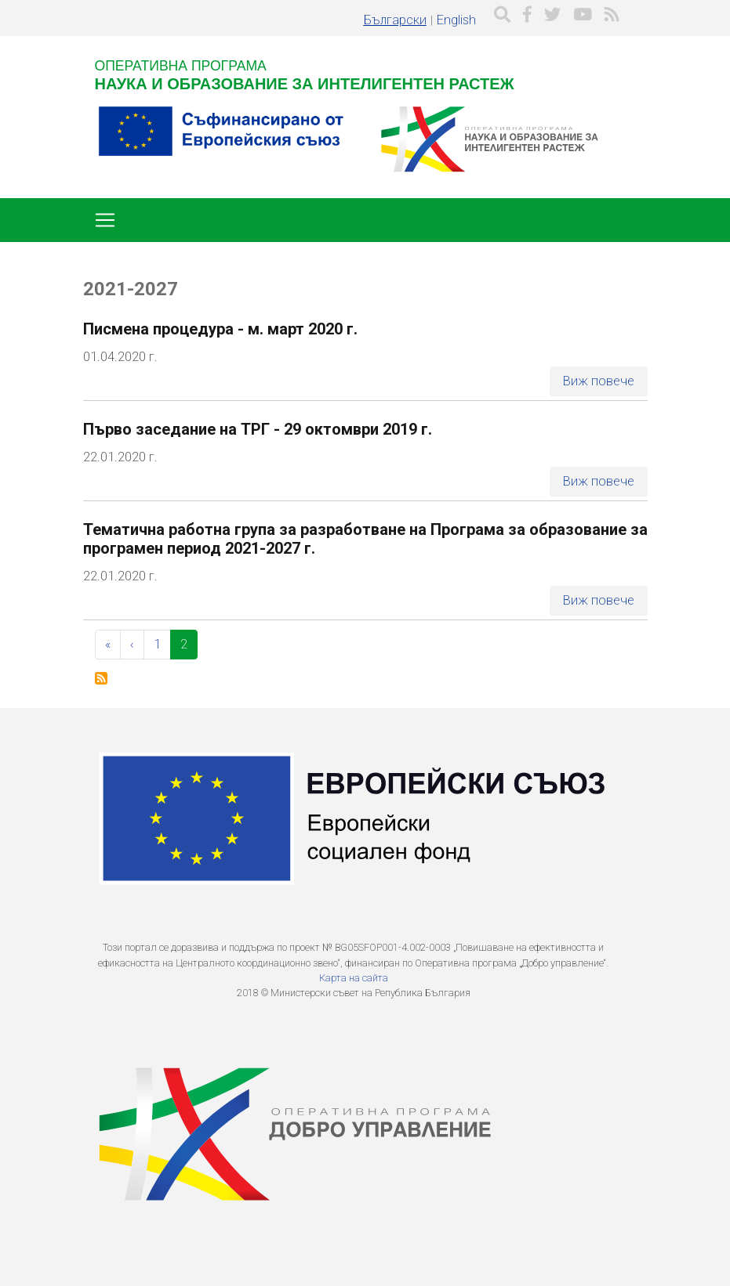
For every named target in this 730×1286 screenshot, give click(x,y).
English (456, 20)
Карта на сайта (353, 978)
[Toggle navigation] (105, 220)
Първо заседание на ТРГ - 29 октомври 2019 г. (257, 429)
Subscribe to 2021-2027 (101, 678)
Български (395, 20)
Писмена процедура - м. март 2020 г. (220, 329)
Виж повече (598, 381)
